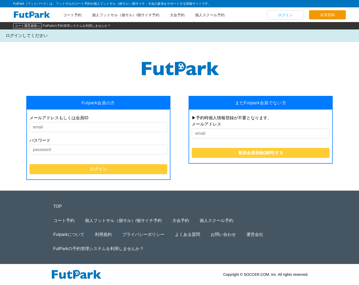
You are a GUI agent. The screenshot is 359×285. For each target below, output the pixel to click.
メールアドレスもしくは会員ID (58, 118)
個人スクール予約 (210, 15)
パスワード (39, 140)
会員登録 (327, 15)
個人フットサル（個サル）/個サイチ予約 (125, 15)
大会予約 (177, 15)
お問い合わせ (223, 234)
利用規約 (103, 234)
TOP (57, 206)
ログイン (285, 15)
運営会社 (254, 234)
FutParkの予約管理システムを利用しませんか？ (77, 26)
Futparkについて (68, 234)
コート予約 (72, 15)
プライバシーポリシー (143, 234)
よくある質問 (187, 234)
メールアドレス (206, 124)
